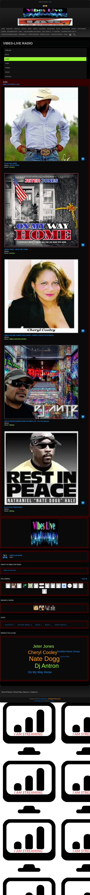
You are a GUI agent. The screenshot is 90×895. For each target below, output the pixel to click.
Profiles (17, 28)
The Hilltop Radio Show (9, 34)
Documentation (12, 31)
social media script (38, 700)
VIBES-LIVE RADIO (9, 84)
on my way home (40, 672)
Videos (35, 28)
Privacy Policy (17, 692)
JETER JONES (14, 165)
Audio (18, 84)
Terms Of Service (6, 692)
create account (56, 34)
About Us (26, 692)
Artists (24, 28)
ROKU (20, 31)
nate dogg (44, 658)
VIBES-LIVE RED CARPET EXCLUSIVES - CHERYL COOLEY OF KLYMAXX (29, 335)
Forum (3, 31)
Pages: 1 (48, 625)
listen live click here (10, 570)
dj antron (47, 666)
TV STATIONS (56, 31)
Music (30, 28)
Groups (73, 28)
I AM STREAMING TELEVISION (32, 31)
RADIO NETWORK (34, 34)
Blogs (58, 28)
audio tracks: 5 (61, 625)
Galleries (42, 28)
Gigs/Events (51, 28)
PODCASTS (9, 28)
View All (84, 579)
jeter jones (43, 646)
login (65, 34)
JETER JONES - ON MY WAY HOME (16, 249)
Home (3, 28)
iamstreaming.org (42, 698)
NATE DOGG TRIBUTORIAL (13, 507)
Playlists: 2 (9, 625)
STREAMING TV (22, 34)
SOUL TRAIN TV (46, 31)
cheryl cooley (42, 652)
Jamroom (52, 700)
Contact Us (34, 692)
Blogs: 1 (38, 625)
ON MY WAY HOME (10, 163)
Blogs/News (66, 28)
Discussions (82, 28)
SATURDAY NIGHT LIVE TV (68, 31)
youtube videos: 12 (24, 625)
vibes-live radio (65, 656)
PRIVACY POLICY (45, 34)
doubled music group (68, 651)
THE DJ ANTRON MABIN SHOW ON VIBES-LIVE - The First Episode (26, 421)
